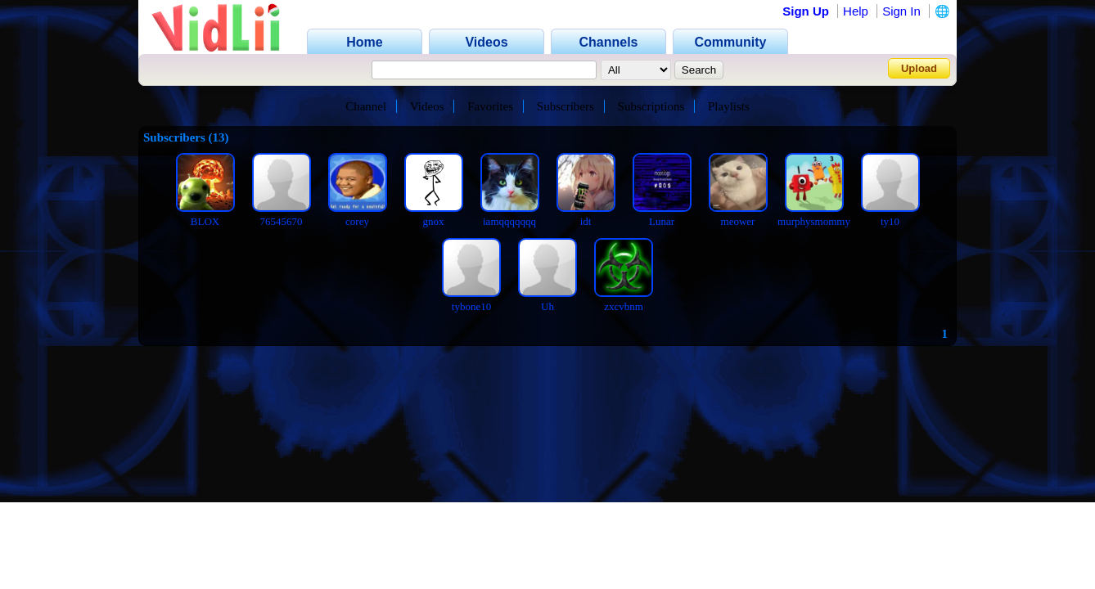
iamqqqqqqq (509, 221)
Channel (365, 106)
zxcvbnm (623, 306)
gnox (433, 221)
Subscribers (565, 106)
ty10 (890, 221)
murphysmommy (813, 221)
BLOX (205, 221)
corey (357, 221)
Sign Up (805, 11)
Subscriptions (651, 106)
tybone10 (471, 306)
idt (586, 221)
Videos (427, 106)
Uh (547, 306)
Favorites (490, 106)
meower (738, 221)
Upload (919, 68)
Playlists (729, 106)
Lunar (661, 221)
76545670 (281, 221)
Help (855, 11)
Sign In (901, 11)
